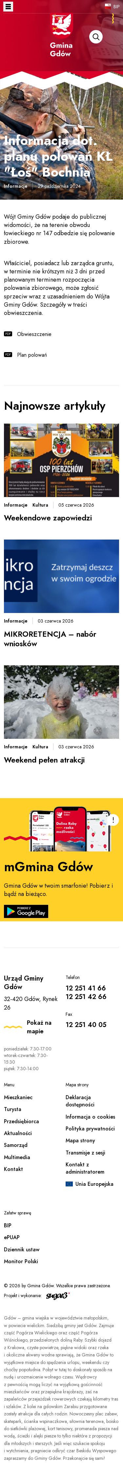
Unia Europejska (94, 1184)
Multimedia (17, 1157)
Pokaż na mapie (39, 1027)
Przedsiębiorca (21, 1121)
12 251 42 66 (86, 997)
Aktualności (18, 1133)
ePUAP (12, 1237)
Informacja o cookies (90, 1117)
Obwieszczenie (34, 334)
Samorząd (16, 1145)
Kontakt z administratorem (85, 1168)
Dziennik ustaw (21, 1249)
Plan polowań (33, 355)
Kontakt (13, 1169)
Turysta (12, 1109)
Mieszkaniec (18, 1097)
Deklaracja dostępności (80, 1101)
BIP (116, 6)
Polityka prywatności (90, 1128)
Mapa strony (80, 1140)
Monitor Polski (21, 1261)
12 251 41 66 (86, 988)
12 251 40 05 (86, 1025)
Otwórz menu (8, 7)
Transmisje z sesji (85, 1152)
